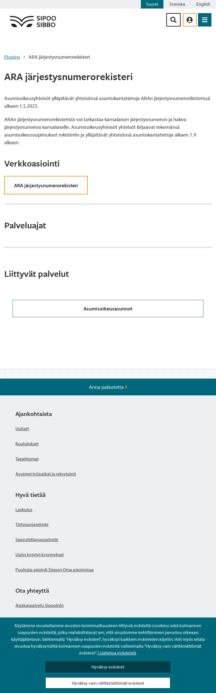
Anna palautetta (108, 387)
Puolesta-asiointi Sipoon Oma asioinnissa (54, 569)
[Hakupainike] (173, 20)
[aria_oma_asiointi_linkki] (190, 20)
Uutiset (22, 428)
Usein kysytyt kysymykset (39, 554)
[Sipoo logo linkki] (33, 26)
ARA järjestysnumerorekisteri (46, 185)
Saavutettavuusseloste (36, 539)
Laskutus (23, 509)
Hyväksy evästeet (107, 667)
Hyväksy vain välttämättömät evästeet (108, 683)
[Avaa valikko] (204, 20)
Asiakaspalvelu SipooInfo (39, 605)
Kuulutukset (27, 443)
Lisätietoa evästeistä (117, 653)
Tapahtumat (27, 459)
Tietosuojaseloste (32, 524)
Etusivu (12, 57)
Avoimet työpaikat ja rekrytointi (45, 474)
